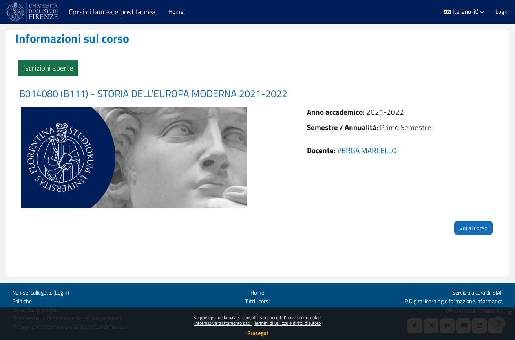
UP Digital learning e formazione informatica (448, 296)
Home (257, 288)
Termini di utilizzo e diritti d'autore (287, 323)
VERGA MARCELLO (364, 150)
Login (502, 11)
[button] (463, 12)
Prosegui (257, 333)
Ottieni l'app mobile (36, 305)
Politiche (22, 296)
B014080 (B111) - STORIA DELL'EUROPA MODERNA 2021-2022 (166, 93)
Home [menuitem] (176, 11)
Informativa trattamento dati (223, 323)
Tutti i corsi (257, 296)
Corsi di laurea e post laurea (112, 11)
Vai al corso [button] (461, 222)
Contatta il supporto (474, 306)
